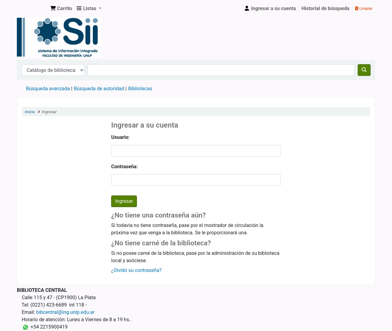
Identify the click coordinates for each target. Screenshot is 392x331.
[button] (61, 8)
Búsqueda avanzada (48, 88)
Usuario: (120, 137)
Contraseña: (124, 166)
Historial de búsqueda (325, 8)
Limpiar (363, 8)
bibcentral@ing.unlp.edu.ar (65, 312)
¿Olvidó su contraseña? (136, 270)
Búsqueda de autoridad (99, 88)
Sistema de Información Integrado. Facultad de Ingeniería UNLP (32, 8)
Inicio (30, 111)
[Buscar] (364, 70)
